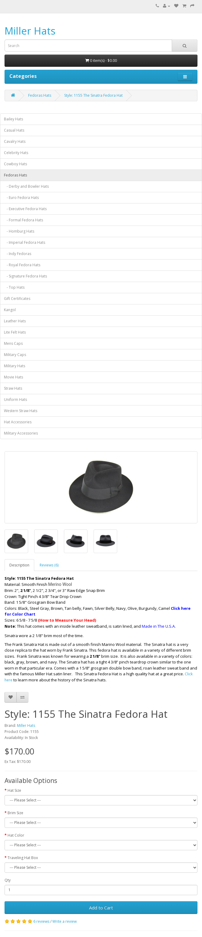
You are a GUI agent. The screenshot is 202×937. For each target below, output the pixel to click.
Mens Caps (13, 343)
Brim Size (15, 812)
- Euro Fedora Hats (21, 197)
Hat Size (14, 790)
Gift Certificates (17, 298)
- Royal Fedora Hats (22, 264)
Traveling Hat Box (23, 857)
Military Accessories (21, 433)
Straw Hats (13, 388)
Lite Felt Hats (15, 332)
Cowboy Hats (15, 163)
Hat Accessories (17, 422)
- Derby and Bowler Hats (26, 186)
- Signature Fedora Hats (25, 276)
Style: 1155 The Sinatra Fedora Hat (93, 95)
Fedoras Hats (39, 95)
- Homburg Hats (19, 231)
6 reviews (41, 921)
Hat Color (16, 835)
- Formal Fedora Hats (23, 220)
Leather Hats (15, 321)
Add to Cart (101, 908)
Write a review (64, 921)
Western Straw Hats (20, 410)
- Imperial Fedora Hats (24, 242)
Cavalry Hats (14, 141)
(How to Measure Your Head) (67, 620)
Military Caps (15, 354)
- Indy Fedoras (17, 253)
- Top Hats (14, 287)
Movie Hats (13, 377)
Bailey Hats (13, 119)
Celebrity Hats (16, 152)
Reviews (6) (49, 565)
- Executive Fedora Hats (25, 208)
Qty (8, 880)
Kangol (10, 309)
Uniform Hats (15, 399)
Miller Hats (30, 31)
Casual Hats (14, 130)
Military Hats (14, 365)
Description (19, 565)
